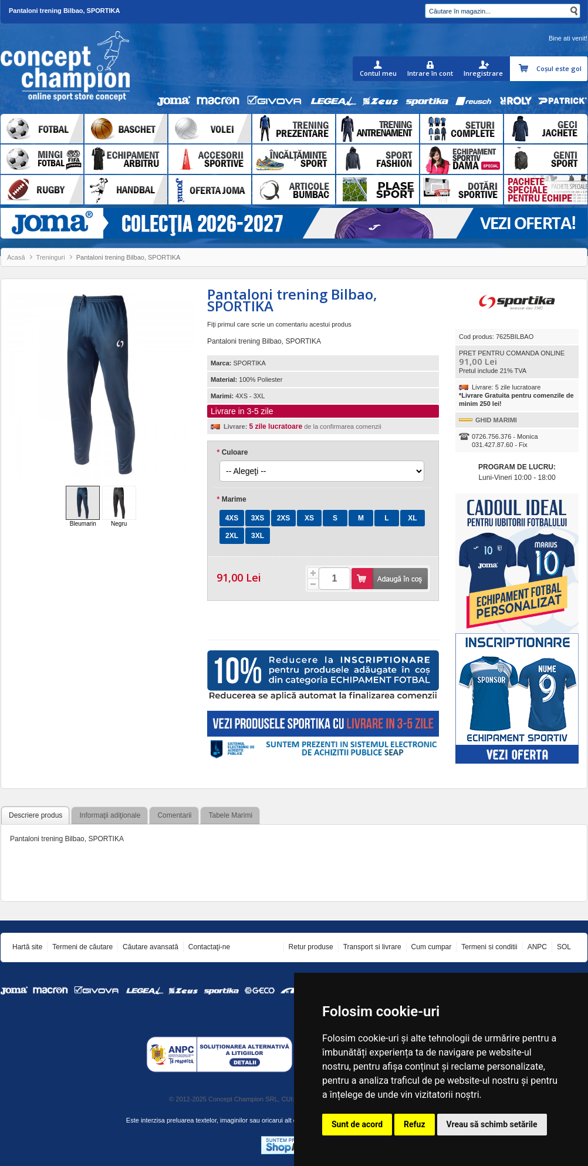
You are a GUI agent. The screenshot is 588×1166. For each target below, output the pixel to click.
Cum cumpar (431, 947)
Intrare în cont (430, 73)
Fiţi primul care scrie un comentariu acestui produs (279, 324)
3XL (257, 536)
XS (309, 518)
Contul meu (378, 73)
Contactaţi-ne (209, 947)
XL (412, 518)
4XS (232, 518)
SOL (564, 947)
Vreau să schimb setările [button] (492, 1124)
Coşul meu (525, 68)
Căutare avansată (150, 947)
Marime (231, 499)
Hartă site (27, 947)
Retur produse (311, 947)
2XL (231, 536)
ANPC (537, 947)
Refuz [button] (414, 1124)
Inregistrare (483, 73)
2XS (283, 518)
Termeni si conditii (489, 947)
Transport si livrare (372, 947)
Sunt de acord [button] (357, 1124)
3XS (258, 518)
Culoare (232, 452)
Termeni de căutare (82, 947)
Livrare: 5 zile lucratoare (506, 387)
